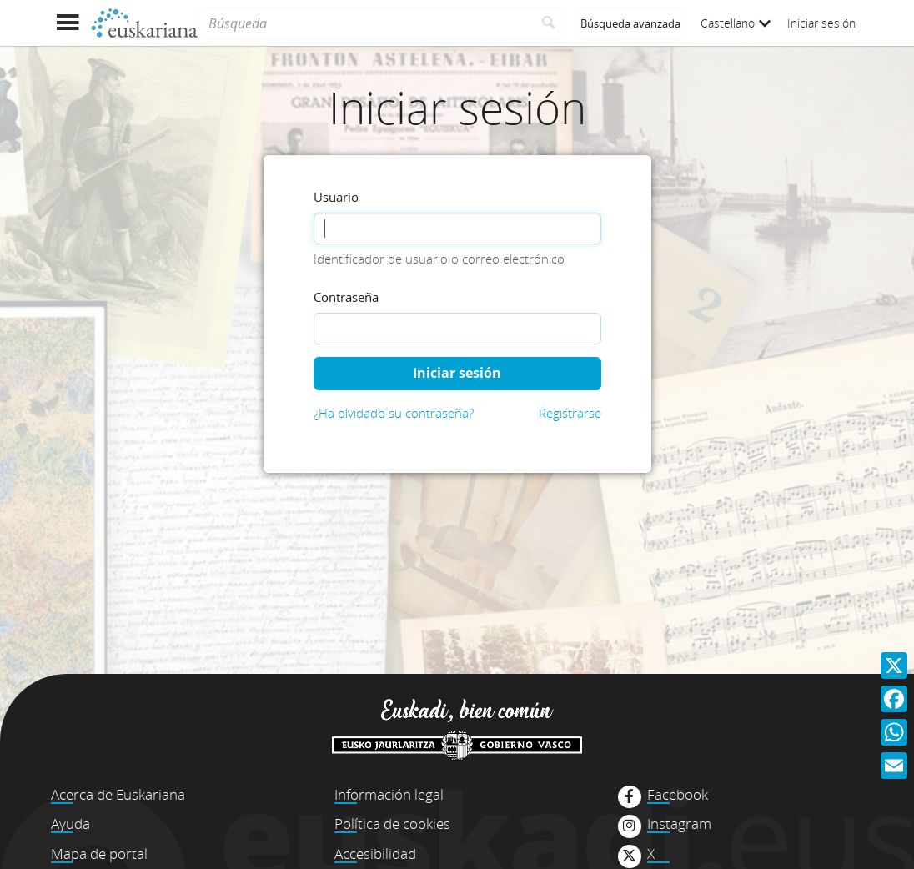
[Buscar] (549, 23)
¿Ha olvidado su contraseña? (394, 412)
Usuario (336, 196)
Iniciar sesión (821, 23)
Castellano (736, 23)
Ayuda (70, 823)
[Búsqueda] (365, 23)
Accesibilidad (375, 853)
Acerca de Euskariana (118, 794)
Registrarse (570, 412)
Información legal (389, 794)
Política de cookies (392, 823)
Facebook (677, 795)
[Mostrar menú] (67, 23)
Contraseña (346, 297)
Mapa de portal (99, 853)
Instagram (679, 824)
